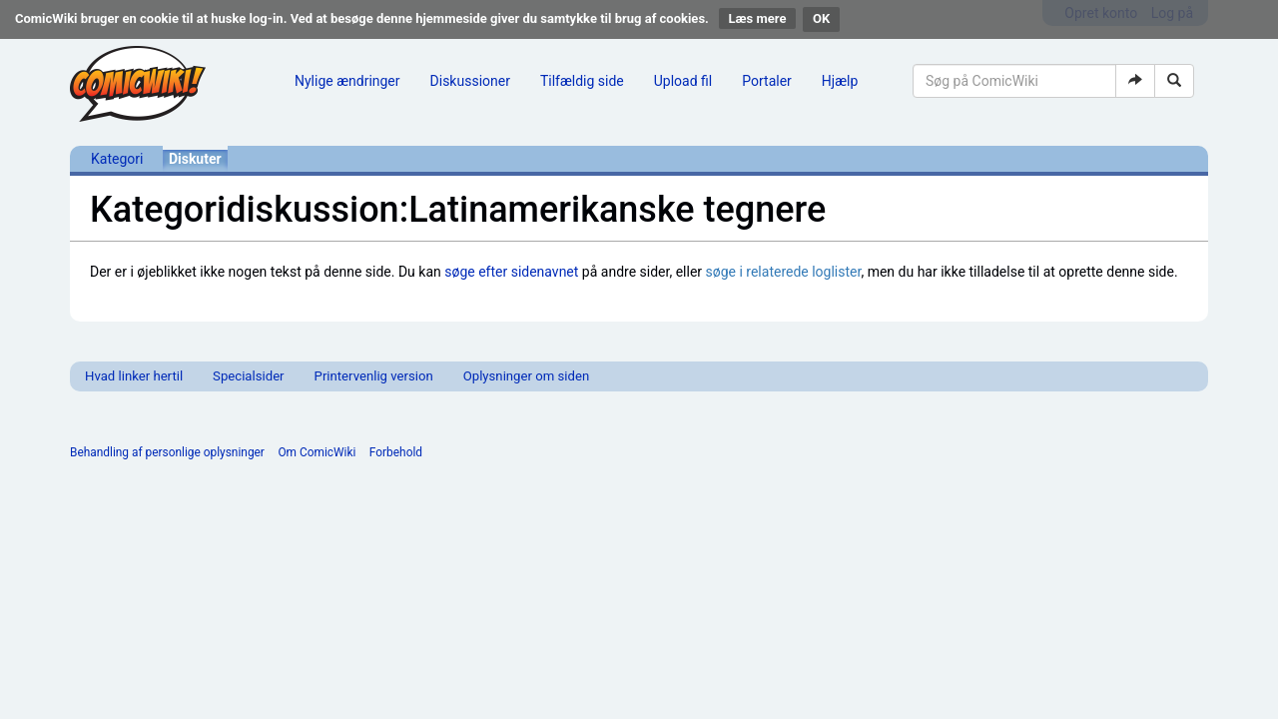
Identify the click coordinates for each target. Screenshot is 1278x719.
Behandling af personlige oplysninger (167, 452)
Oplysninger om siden (526, 375)
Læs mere (758, 18)
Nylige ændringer (347, 81)
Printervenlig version (374, 375)
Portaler (767, 81)
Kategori (117, 159)
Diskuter (195, 159)
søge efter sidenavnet (511, 272)
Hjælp (840, 81)
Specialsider (248, 375)
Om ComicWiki (316, 452)
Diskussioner (470, 81)
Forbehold (395, 452)
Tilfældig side (582, 81)
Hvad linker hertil (134, 375)
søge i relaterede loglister (784, 272)
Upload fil (683, 81)
